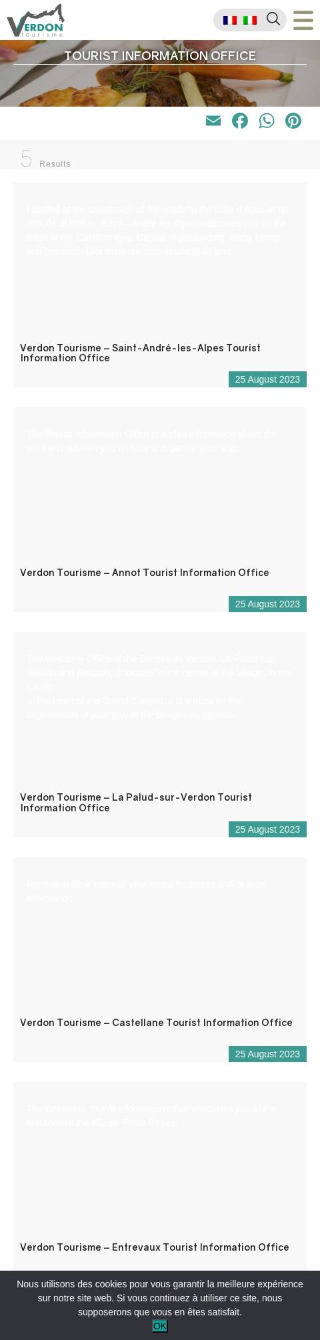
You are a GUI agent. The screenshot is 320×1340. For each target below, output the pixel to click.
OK (160, 1326)
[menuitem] (230, 20)
